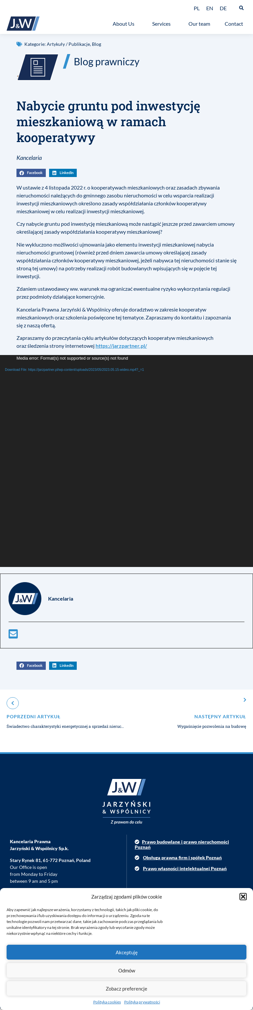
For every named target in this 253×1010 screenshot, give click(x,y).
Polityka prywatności (142, 1001)
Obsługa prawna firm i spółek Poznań (182, 859)
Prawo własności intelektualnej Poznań (185, 870)
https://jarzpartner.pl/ (121, 347)
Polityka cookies (107, 1001)
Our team (199, 23)
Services (163, 23)
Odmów (126, 970)
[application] (126, 463)
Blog (96, 44)
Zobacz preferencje (126, 989)
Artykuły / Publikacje (68, 44)
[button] (243, 896)
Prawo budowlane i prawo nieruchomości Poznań (182, 846)
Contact (235, 23)
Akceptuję (127, 952)
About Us (125, 23)
